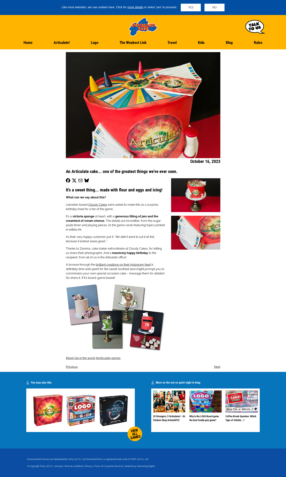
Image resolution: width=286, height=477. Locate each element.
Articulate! (62, 42)
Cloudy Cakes (97, 204)
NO (214, 7)
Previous (72, 367)
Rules (258, 42)
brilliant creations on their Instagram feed (123, 264)
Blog (229, 42)
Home (28, 42)
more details (135, 7)
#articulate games (108, 358)
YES (191, 7)
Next (217, 367)
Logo (94, 42)
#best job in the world (80, 358)
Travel (172, 42)
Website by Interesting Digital (140, 466)
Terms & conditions (74, 466)
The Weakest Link (132, 42)
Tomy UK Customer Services (108, 466)
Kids (201, 42)
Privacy (89, 466)
